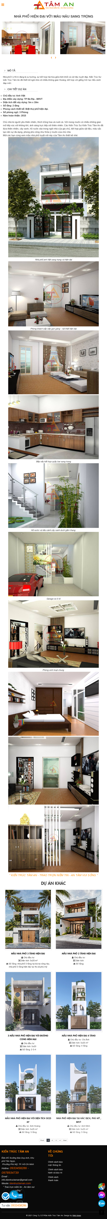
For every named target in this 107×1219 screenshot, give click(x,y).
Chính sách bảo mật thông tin (55, 1163)
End (64, 1140)
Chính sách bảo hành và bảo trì (55, 1171)
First (42, 1140)
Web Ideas (76, 1215)
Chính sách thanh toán (53, 1178)
